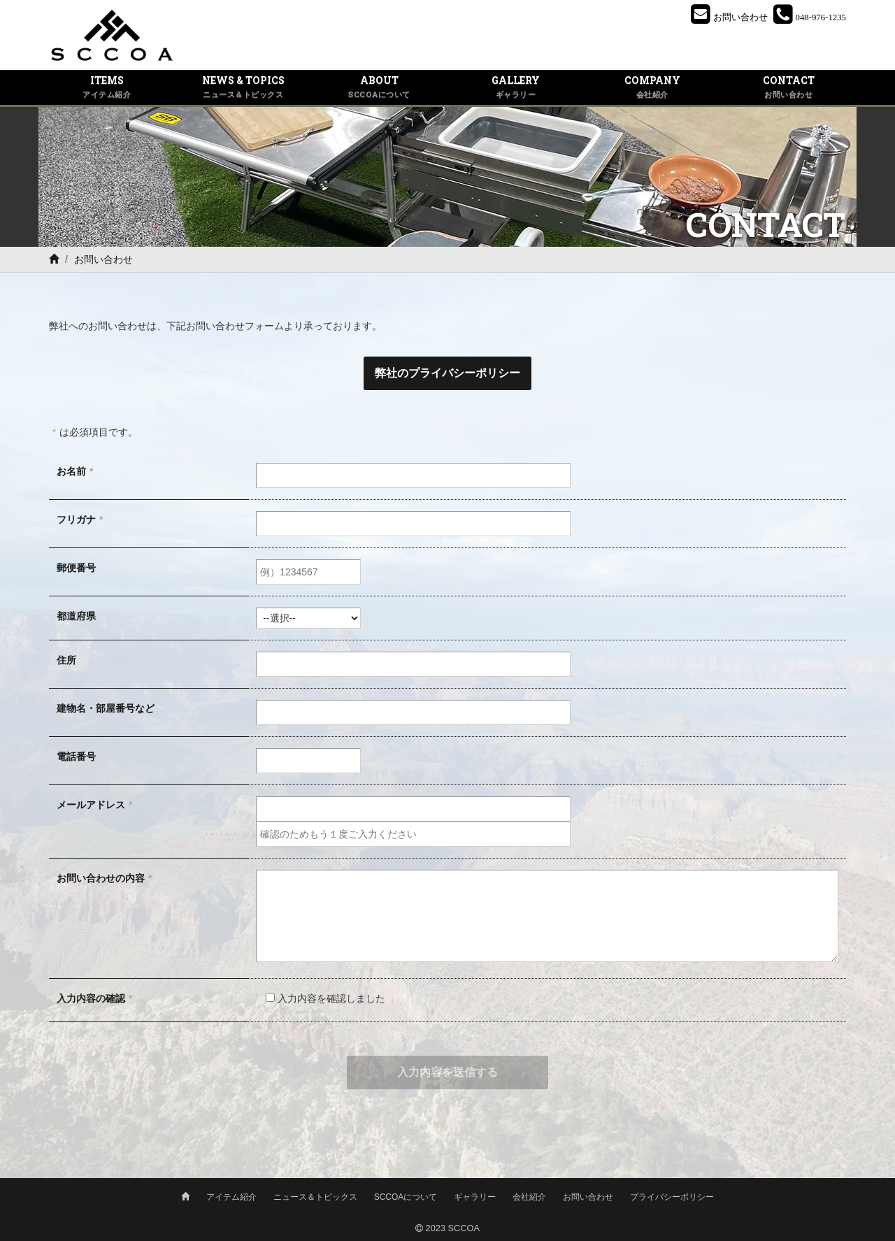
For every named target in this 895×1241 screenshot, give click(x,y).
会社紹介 (529, 1197)
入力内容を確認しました (320, 998)
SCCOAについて (406, 1197)
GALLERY (516, 87)
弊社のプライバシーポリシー (447, 373)
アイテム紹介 (231, 1197)
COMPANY (652, 87)
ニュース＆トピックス (315, 1197)
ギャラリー (475, 1197)
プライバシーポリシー (672, 1197)
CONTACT (788, 87)
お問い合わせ (588, 1197)
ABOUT (379, 87)
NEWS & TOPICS (243, 87)
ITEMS (107, 87)
